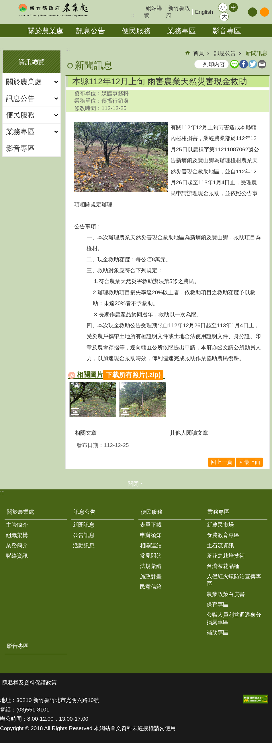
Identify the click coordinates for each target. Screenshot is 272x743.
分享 (252, 12)
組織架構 (17, 535)
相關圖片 (90, 374)
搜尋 (264, 12)
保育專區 (217, 604)
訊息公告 (90, 31)
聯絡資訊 (17, 556)
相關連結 (151, 545)
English (204, 12)
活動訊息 (84, 545)
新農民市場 (220, 525)
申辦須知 (151, 535)
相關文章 (86, 433)
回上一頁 (221, 462)
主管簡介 (17, 525)
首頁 (198, 53)
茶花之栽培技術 (226, 556)
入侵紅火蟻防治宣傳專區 (234, 580)
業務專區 (181, 31)
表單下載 (151, 525)
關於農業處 (45, 31)
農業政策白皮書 (226, 594)
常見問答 (151, 556)
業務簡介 (17, 545)
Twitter (252, 64)
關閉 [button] (133, 484)
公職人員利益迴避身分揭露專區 (234, 618)
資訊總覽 (31, 62)
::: (2, 49)
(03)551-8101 (32, 710)
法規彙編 (151, 566)
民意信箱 (151, 587)
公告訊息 (84, 535)
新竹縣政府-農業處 (53, 10)
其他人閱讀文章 (189, 433)
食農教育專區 (223, 535)
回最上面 (249, 462)
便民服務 (136, 31)
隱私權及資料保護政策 (29, 683)
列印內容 (214, 64)
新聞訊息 (256, 53)
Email (262, 64)
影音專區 (226, 31)
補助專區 (217, 633)
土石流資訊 (220, 545)
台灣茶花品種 (223, 566)
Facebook (243, 64)
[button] (92, 399)
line (234, 64)
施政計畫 (151, 576)
